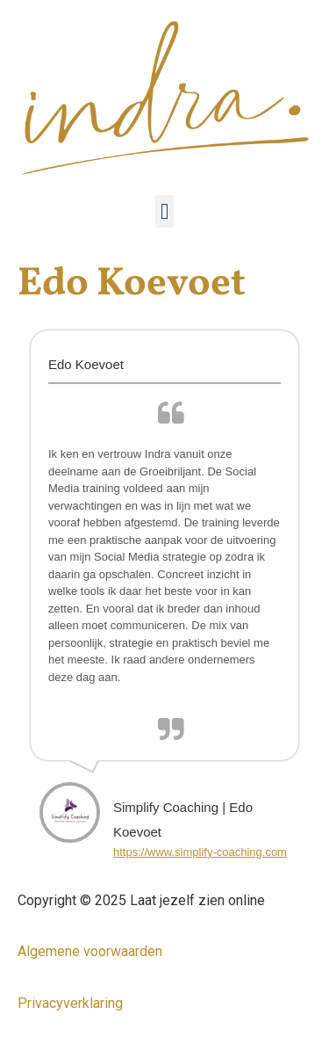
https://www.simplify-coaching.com (200, 852)
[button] (165, 211)
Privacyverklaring (70, 1003)
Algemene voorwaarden (90, 951)
